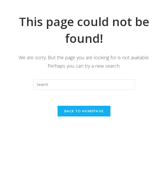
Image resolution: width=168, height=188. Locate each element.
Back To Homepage (84, 111)
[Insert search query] (84, 84)
